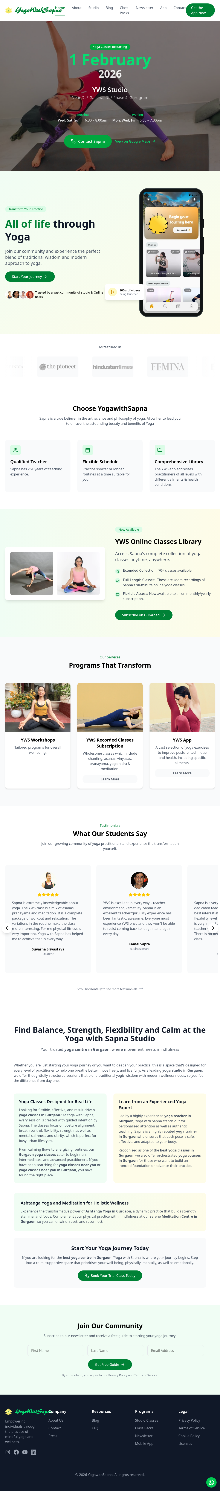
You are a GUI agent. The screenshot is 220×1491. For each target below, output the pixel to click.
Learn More (110, 779)
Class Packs (124, 10)
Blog (109, 7)
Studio (94, 7)
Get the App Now (198, 10)
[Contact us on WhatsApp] (211, 1482)
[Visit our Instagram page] (7, 1452)
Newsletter (144, 7)
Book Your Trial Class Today (110, 1275)
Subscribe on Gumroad (144, 615)
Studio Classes (146, 1420)
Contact (180, 7)
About (76, 7)
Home (60, 7)
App (163, 7)
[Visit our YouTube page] (25, 1452)
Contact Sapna (88, 141)
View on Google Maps (135, 141)
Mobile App (144, 1443)
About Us (56, 1420)
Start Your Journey (30, 276)
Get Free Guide (110, 1364)
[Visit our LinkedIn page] (33, 1452)
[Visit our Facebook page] (16, 1452)
